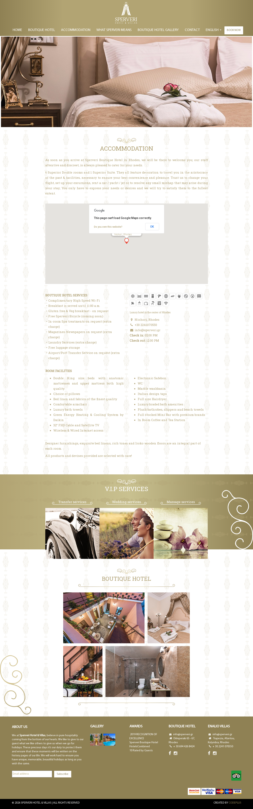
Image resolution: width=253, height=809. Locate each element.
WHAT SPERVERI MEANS (114, 30)
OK (152, 226)
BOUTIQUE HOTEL (41, 30)
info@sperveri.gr (147, 330)
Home (17, 30)
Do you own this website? (108, 226)
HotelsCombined (139, 746)
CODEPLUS (235, 802)
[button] (126, 241)
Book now (234, 30)
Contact (192, 30)
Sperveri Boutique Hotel (143, 742)
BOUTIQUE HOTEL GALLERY (158, 30)
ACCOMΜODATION (75, 30)
